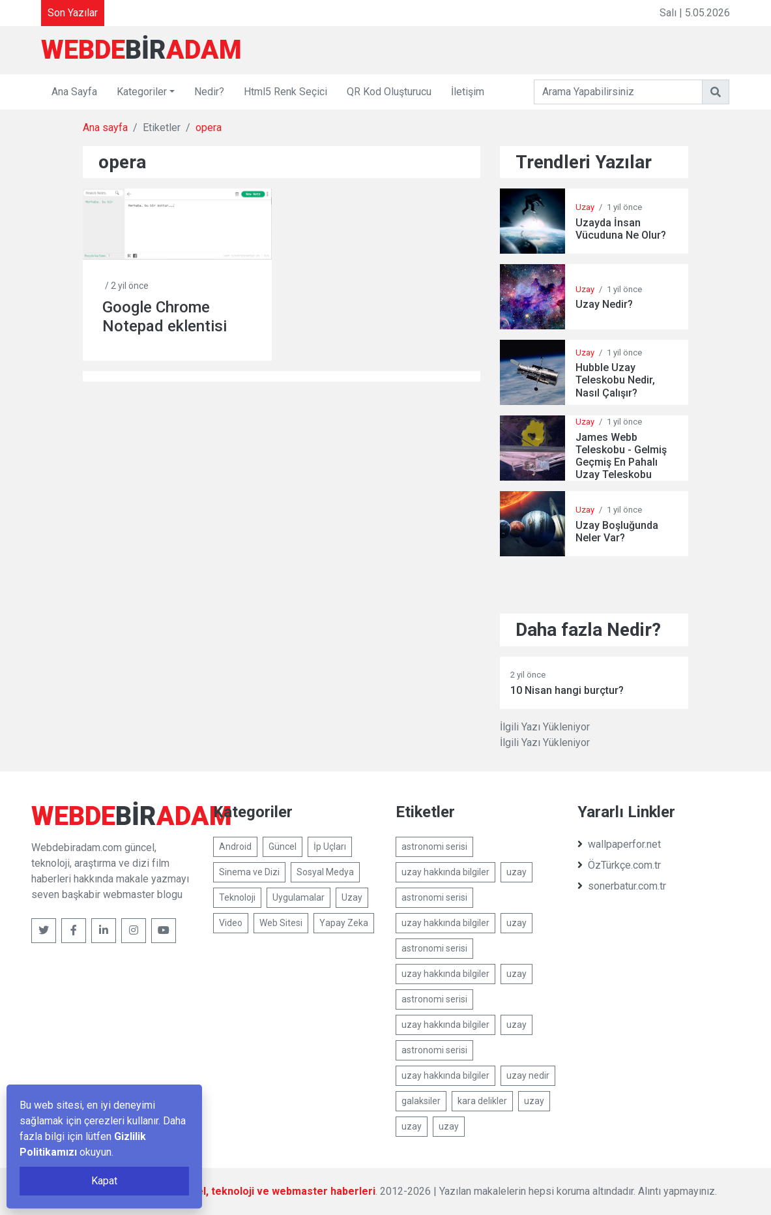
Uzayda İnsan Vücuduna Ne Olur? (620, 229)
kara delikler (482, 1101)
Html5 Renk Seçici (285, 91)
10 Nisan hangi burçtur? (567, 690)
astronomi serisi (434, 846)
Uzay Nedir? (604, 304)
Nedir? (209, 91)
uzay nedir (527, 1075)
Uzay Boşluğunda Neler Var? (616, 531)
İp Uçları (329, 846)
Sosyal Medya (325, 872)
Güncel (283, 846)
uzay (516, 872)
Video (230, 923)
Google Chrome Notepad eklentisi (164, 316)
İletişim (467, 91)
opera (209, 127)
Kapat (104, 1181)
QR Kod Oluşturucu (389, 91)
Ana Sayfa (74, 91)
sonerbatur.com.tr (621, 886)
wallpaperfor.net (619, 844)
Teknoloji (237, 897)
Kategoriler (142, 91)
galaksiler (421, 1101)
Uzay (584, 207)
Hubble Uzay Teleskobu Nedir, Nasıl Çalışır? (615, 379)
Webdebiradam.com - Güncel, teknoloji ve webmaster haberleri (220, 1191)
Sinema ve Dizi (249, 872)
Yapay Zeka (343, 923)
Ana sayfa (105, 127)
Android (235, 846)
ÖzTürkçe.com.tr (619, 865)
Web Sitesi (280, 923)
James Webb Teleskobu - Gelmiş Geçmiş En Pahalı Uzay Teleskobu (621, 456)
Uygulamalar (298, 897)
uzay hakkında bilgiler (445, 872)
